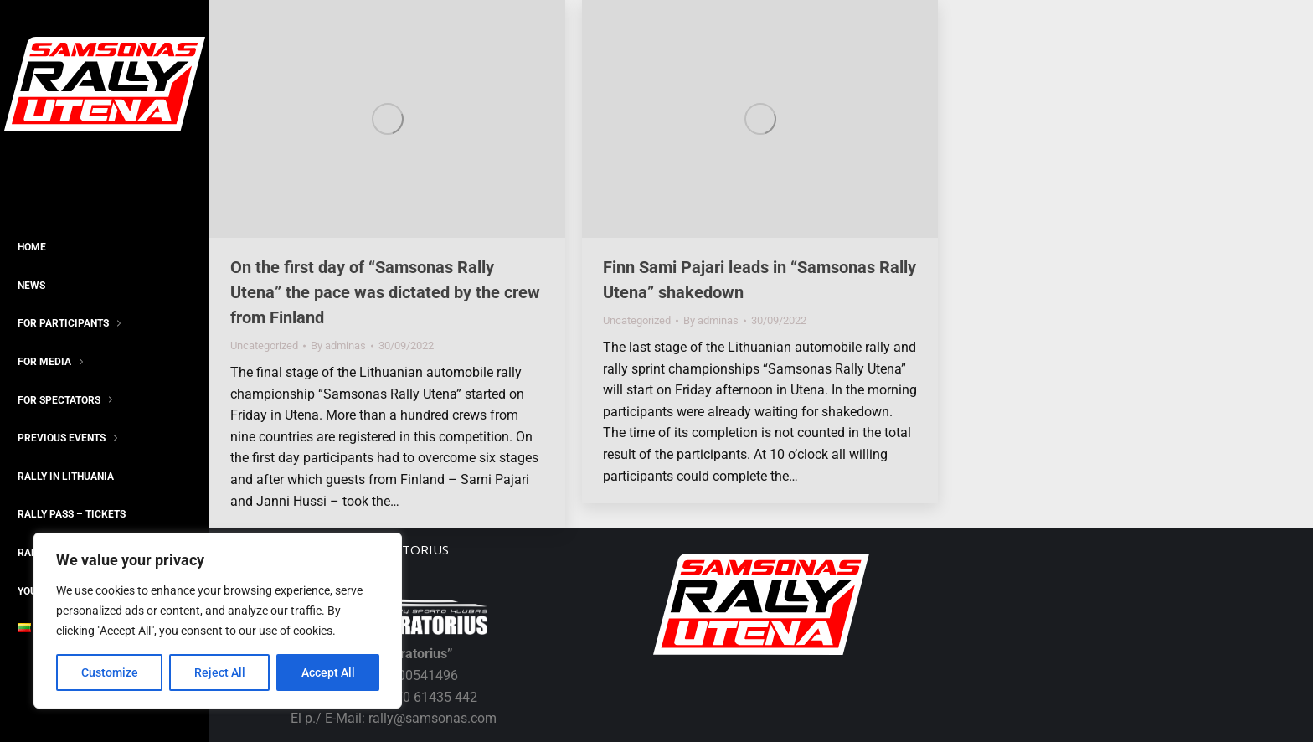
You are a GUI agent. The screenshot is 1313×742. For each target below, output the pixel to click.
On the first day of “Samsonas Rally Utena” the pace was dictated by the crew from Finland (385, 292)
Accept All (328, 672)
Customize (109, 672)
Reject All (219, 672)
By (338, 345)
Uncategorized (264, 345)
